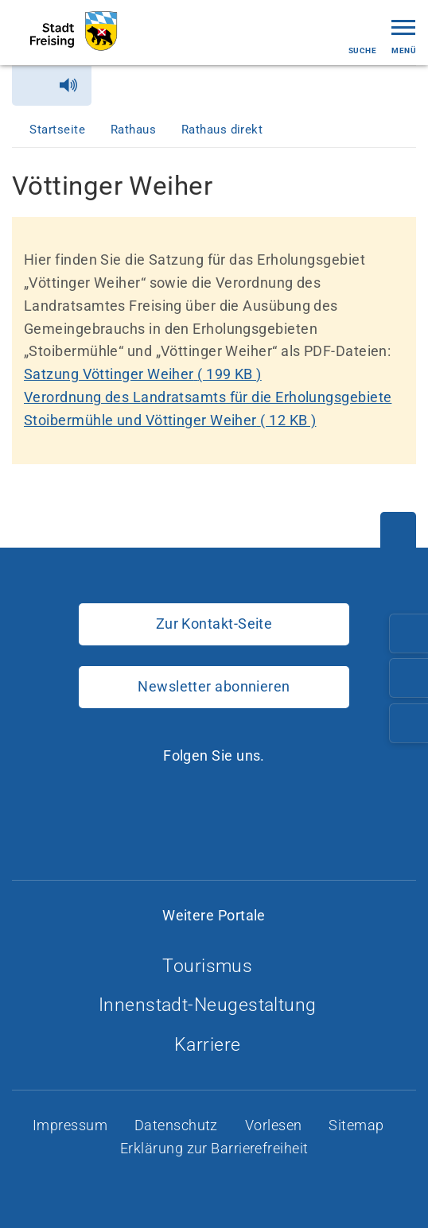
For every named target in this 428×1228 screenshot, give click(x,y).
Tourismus (214, 966)
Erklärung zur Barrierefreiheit (216, 1148)
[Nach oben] (398, 530)
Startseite (58, 129)
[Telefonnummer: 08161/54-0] (409, 633)
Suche (362, 37)
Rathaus (135, 129)
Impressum (72, 1125)
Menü (403, 35)
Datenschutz (177, 1125)
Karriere (214, 1045)
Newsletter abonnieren (214, 686)
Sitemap (358, 1125)
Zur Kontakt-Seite (214, 623)
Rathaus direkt (224, 129)
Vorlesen (275, 1125)
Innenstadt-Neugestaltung (214, 1005)
